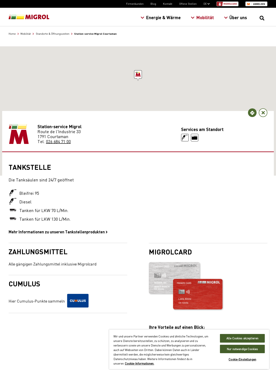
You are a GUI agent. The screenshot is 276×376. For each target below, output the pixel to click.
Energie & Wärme (161, 17)
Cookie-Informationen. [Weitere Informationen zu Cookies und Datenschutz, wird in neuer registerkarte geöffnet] (139, 363)
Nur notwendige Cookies (242, 349)
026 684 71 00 (58, 141)
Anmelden (259, 4)
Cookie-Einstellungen (242, 359)
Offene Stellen (188, 3)
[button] (138, 74)
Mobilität (202, 17)
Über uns (235, 17)
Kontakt (167, 3)
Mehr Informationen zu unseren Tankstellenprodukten (58, 231)
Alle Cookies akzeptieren (242, 338)
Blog (153, 3)
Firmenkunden (135, 3)
